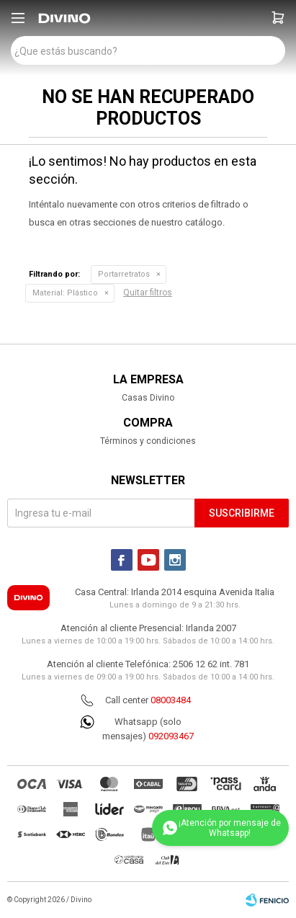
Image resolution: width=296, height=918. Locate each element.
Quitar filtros (147, 293)
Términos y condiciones (148, 441)
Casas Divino (148, 398)
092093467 (171, 736)
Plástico (65, 293)
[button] (278, 18)
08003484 (171, 700)
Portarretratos (124, 274)
